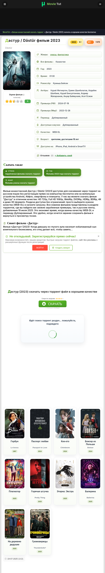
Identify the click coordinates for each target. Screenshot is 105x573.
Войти (40, 247)
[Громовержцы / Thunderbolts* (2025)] (39, 531)
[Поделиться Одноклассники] (82, 395)
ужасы (53, 54)
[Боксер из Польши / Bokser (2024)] (90, 431)
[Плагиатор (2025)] (14, 481)
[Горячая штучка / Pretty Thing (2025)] (39, 481)
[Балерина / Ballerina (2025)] (90, 481)
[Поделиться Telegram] (97, 395)
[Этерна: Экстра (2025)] (65, 481)
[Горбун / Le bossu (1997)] (14, 431)
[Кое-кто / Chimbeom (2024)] (65, 431)
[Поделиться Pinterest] (92, 395)
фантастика (63, 54)
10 (7, 101)
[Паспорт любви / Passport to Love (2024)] (39, 431)
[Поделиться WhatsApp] (87, 395)
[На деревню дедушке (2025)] (14, 531)
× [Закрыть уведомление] (98, 236)
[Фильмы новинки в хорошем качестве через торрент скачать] (52, 4)
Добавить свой (63, 155)
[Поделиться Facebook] (77, 395)
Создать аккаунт (62, 248)
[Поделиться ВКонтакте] (71, 395)
